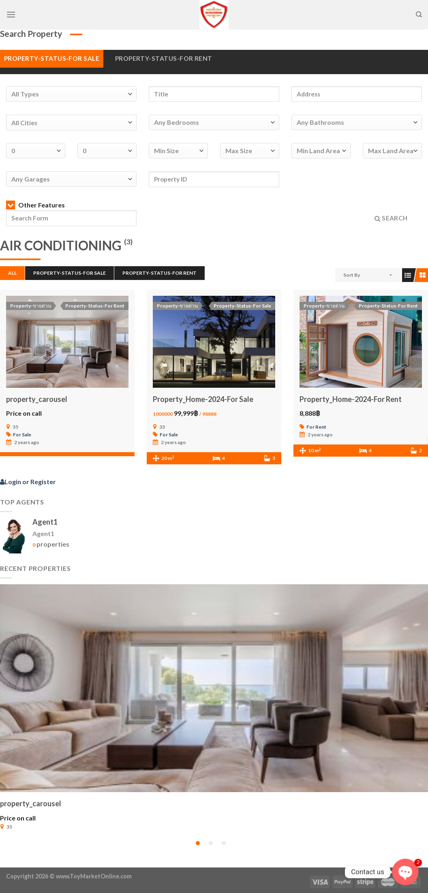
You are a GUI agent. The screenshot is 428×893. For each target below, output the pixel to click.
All (12, 273)
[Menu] (11, 14)
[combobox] (71, 122)
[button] (198, 843)
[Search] (419, 14)
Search (391, 218)
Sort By (351, 275)
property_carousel (36, 399)
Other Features (35, 205)
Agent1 (45, 521)
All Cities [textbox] (24, 122)
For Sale (22, 435)
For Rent (316, 427)
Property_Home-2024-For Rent (351, 399)
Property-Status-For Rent (163, 58)
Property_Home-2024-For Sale (203, 399)
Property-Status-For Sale (51, 58)
